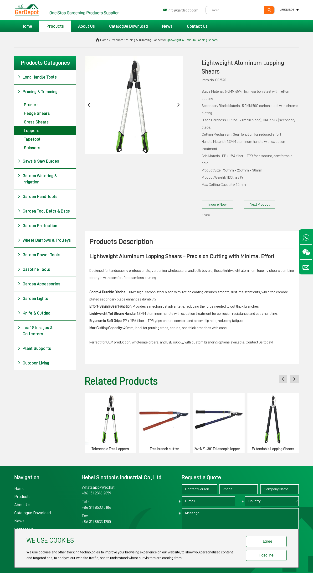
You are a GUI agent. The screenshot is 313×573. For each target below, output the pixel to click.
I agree (266, 541)
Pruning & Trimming (138, 40)
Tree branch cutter (164, 449)
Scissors (32, 148)
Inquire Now (217, 204)
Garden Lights (33, 298)
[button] (89, 105)
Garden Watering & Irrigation (37, 178)
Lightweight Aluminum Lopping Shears (191, 40)
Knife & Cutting (34, 313)
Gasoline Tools (34, 269)
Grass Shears (36, 122)
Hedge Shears (37, 113)
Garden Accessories (39, 284)
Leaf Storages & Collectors (35, 330)
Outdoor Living (33, 363)
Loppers (158, 40)
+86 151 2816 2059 (96, 493)
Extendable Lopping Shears (273, 449)
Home (26, 26)
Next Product (260, 204)
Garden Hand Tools (37, 196)
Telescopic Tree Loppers (110, 449)
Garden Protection (37, 226)
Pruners (31, 105)
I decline (266, 555)
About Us (86, 26)
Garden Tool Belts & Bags (44, 211)
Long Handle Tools (37, 77)
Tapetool (32, 139)
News (167, 26)
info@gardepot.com (183, 10)
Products (55, 26)
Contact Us (197, 26)
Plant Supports (34, 348)
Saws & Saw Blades (38, 161)
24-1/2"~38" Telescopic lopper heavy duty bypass (219, 449)
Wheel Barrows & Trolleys (44, 240)
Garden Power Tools (39, 255)
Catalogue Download (128, 26)
